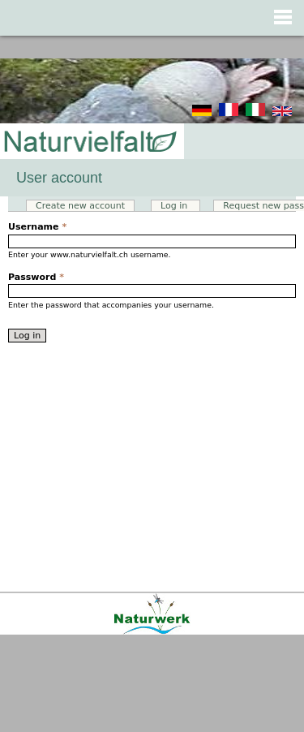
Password (36, 277)
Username (37, 227)
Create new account (80, 205)
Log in (180, 205)
